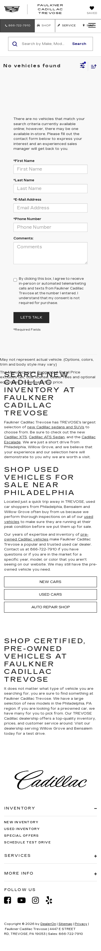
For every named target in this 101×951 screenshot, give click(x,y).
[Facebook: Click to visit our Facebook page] (10, 900)
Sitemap (65, 924)
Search (79, 44)
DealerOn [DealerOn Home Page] (48, 924)
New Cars (50, 582)
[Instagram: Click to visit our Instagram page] (38, 900)
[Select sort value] (92, 66)
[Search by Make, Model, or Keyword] (44, 43)
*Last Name (23, 180)
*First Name (23, 161)
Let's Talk (31, 317)
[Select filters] (82, 66)
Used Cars (50, 594)
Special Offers (21, 835)
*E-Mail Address (27, 199)
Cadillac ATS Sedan (47, 437)
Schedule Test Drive (27, 842)
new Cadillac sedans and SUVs (55, 427)
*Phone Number (27, 219)
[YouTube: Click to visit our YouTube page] (24, 900)
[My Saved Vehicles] (92, 10)
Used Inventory (22, 829)
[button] (17, 25)
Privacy (81, 924)
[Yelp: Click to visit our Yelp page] (52, 900)
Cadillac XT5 (15, 437)
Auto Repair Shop (50, 607)
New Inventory (21, 822)
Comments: (23, 238)
